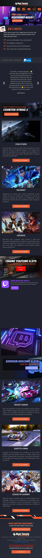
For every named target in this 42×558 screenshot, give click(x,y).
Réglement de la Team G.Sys (21, 541)
